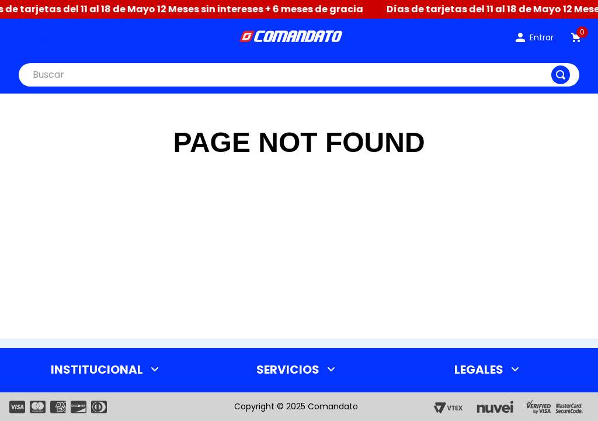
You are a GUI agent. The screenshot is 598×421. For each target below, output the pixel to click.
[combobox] (299, 75)
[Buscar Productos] (560, 74)
